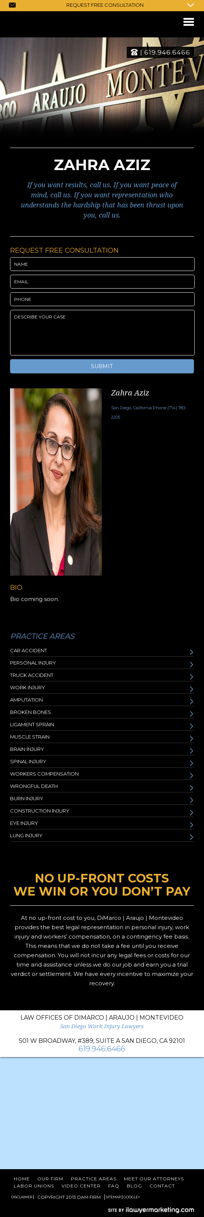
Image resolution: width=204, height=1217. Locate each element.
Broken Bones (102, 713)
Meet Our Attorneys (154, 1178)
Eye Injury (102, 824)
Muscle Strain (102, 738)
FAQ (113, 1186)
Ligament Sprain (102, 725)
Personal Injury (102, 664)
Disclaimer (21, 1197)
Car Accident (102, 651)
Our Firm (50, 1178)
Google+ (131, 1197)
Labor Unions (34, 1186)
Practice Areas (93, 1178)
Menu (188, 22)
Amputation (102, 701)
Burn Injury (102, 799)
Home (22, 1178)
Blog (134, 1186)
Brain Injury (102, 750)
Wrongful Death (102, 787)
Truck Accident (102, 676)
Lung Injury (102, 836)
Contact (162, 1186)
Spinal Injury (102, 762)
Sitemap (113, 1197)
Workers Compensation (102, 775)
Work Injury (102, 688)
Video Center (81, 1186)
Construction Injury (102, 812)
